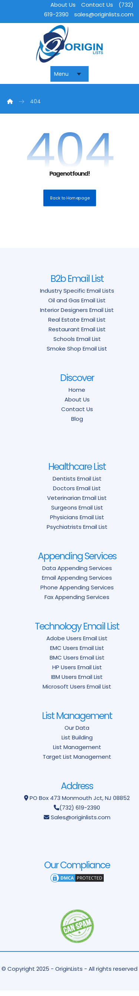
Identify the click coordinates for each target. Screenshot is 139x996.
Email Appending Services (77, 583)
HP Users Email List (77, 672)
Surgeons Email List (77, 513)
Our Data (76, 733)
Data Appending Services (77, 573)
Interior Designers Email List (77, 315)
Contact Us (97, 5)
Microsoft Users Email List (77, 692)
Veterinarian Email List (77, 503)
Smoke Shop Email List (77, 354)
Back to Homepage (69, 203)
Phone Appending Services (77, 592)
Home (77, 395)
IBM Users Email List (77, 682)
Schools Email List (77, 344)
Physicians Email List (77, 522)
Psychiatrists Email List (77, 532)
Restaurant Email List (77, 334)
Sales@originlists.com (80, 822)
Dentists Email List (77, 484)
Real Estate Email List (77, 325)
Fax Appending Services (76, 602)
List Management (77, 752)
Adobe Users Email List (76, 643)
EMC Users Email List (77, 653)
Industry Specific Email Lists (77, 296)
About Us (63, 5)
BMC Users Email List (77, 663)
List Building (77, 742)
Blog (77, 424)
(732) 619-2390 (79, 813)
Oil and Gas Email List (77, 305)
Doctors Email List (77, 493)
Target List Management (77, 762)
